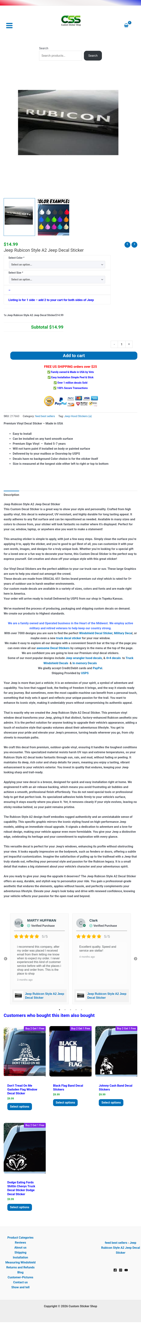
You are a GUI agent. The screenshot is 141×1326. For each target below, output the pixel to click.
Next (135, 959)
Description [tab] (11, 495)
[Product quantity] (122, 344)
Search (43, 48)
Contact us (20, 1283)
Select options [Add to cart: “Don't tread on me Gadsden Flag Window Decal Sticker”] (20, 1107)
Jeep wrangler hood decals (84, 658)
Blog (20, 1273)
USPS (85, 673)
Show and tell (20, 1288)
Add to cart (74, 355)
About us (20, 1249)
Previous (5, 959)
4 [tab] (76, 1010)
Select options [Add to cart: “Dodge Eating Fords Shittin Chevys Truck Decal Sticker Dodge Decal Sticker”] (20, 1208)
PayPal (97, 668)
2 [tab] (65, 1010)
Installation (20, 1259)
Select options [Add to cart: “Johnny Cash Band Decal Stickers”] (112, 1103)
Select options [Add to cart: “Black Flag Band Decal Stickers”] (66, 1103)
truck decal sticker (68, 638)
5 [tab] (81, 1010)
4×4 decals (113, 658)
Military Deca (123, 633)
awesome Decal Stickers (53, 648)
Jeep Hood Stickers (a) (78, 416)
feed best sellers (45, 416)
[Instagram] (120, 1271)
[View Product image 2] (53, 217)
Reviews (20, 1244)
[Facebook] (115, 1271)
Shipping (20, 1254)
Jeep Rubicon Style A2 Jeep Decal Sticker (120, 1249)
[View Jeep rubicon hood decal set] (19, 217)
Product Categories (20, 1239)
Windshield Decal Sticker (96, 633)
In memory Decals (85, 663)
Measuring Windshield (20, 1263)
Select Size (15, 273)
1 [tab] (59, 1010)
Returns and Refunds (20, 1268)
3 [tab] (70, 1010)
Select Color (16, 257)
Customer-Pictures (20, 1278)
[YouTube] (126, 1271)
